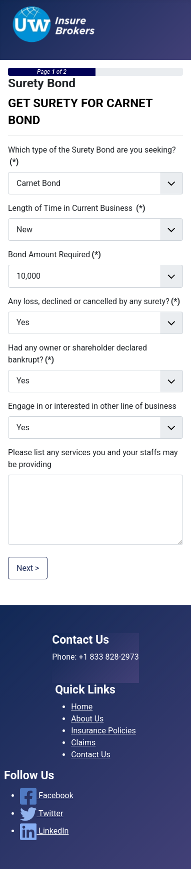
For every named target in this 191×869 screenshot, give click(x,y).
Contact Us (90, 754)
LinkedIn (44, 831)
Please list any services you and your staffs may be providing (93, 458)
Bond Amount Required (54, 254)
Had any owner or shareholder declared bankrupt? (77, 353)
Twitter (41, 813)
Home (81, 706)
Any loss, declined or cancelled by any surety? (94, 301)
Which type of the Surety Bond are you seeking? (92, 156)
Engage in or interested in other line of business (92, 406)
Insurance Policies (103, 730)
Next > (27, 568)
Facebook (47, 795)
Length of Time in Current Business (77, 208)
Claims (83, 742)
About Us (87, 718)
